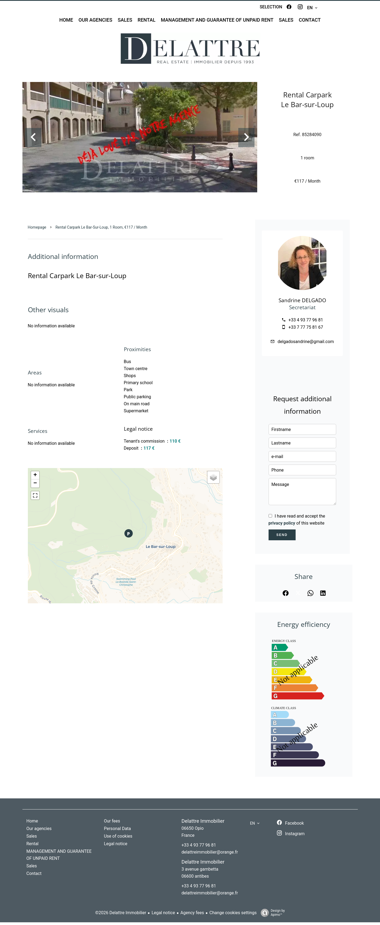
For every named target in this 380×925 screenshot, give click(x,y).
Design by (271, 915)
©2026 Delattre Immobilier (120, 915)
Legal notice (163, 915)
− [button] (35, 486)
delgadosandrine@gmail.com (305, 344)
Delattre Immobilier (202, 824)
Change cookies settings (233, 915)
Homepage (37, 230)
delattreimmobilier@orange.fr (209, 854)
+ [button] (35, 478)
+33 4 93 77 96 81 (306, 322)
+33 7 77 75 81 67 (306, 330)
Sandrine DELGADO (302, 302)
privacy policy (282, 525)
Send (282, 537)
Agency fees (192, 915)
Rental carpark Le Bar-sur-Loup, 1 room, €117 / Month (101, 230)
